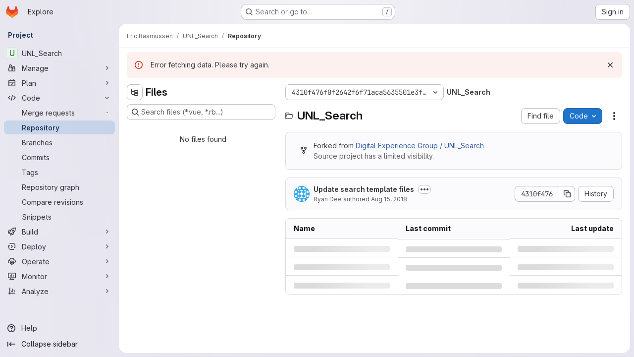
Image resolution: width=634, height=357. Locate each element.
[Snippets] (59, 217)
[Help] (59, 328)
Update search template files (364, 189)
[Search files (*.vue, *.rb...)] (201, 112)
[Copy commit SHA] (567, 194)
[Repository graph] (59, 187)
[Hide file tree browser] (135, 92)
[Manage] (59, 68)
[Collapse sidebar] (59, 344)
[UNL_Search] (59, 53)
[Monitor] (59, 276)
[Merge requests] (59, 112)
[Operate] (59, 261)
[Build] (59, 231)
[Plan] (59, 83)
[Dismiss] (610, 65)
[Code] (59, 98)
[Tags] (59, 172)
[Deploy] (59, 246)
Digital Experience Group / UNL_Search (420, 145)
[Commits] (59, 157)
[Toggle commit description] (424, 189)
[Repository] (59, 127)
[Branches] (59, 142)
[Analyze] (59, 291)
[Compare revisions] (59, 202)
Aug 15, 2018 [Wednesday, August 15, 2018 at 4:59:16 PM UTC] (389, 199)
